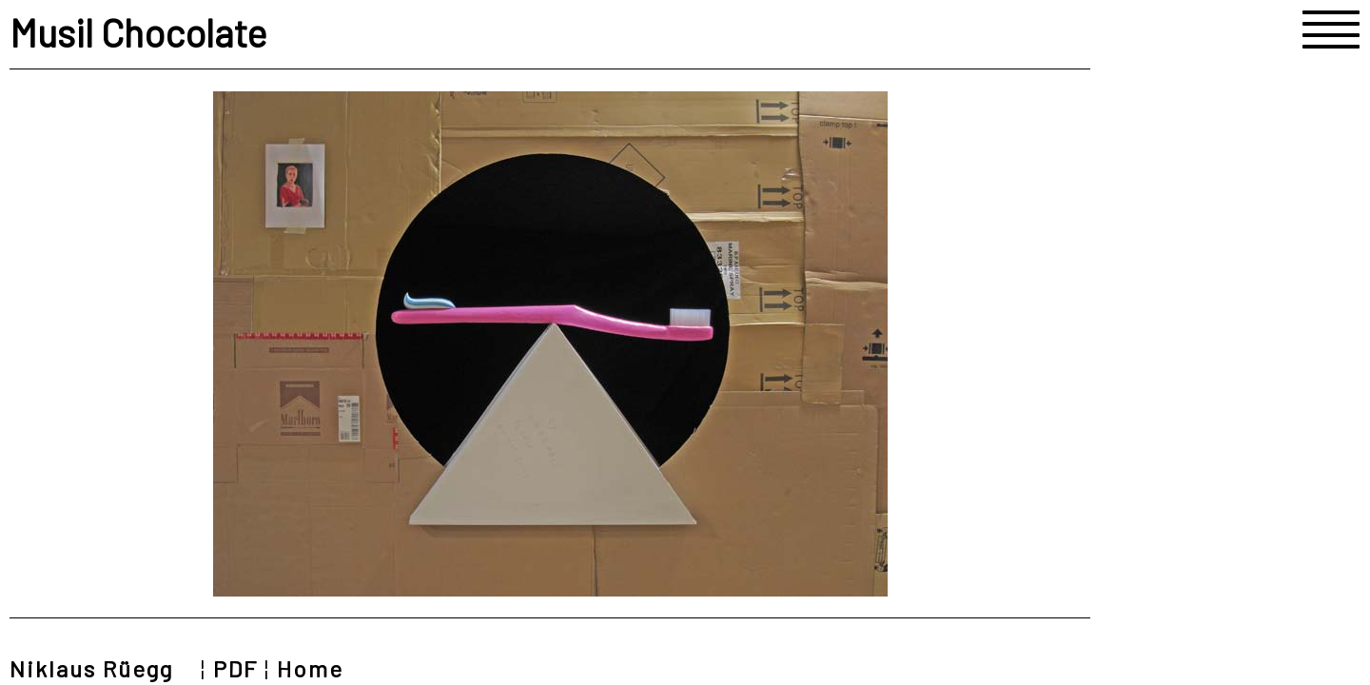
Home (310, 668)
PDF (235, 668)
